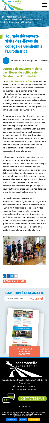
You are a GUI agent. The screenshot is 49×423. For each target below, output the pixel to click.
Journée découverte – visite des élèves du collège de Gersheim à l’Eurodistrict (22, 20)
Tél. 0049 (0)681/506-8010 (24, 386)
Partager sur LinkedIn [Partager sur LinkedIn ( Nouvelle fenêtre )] (4, 276)
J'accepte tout (11, 419)
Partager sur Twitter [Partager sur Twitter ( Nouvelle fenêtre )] (12, 276)
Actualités (11, 17)
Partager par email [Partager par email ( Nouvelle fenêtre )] (16, 276)
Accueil (2, 17)
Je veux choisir (34, 419)
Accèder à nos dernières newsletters (24, 351)
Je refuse (23, 419)
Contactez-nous (32, 398)
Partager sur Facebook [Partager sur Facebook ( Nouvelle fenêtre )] (8, 276)
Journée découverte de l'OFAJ (19, 81)
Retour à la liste (14, 281)
